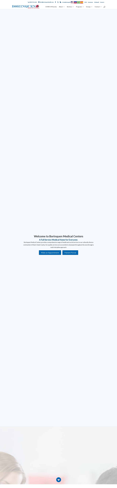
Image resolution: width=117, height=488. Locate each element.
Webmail (96, 2)
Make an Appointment (50, 252)
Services (69, 6)
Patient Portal (70, 252)
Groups (88, 6)
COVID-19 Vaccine (51, 6)
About (61, 6)
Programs (79, 6)
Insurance (90, 2)
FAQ (85, 2)
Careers (102, 2)
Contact (97, 6)
